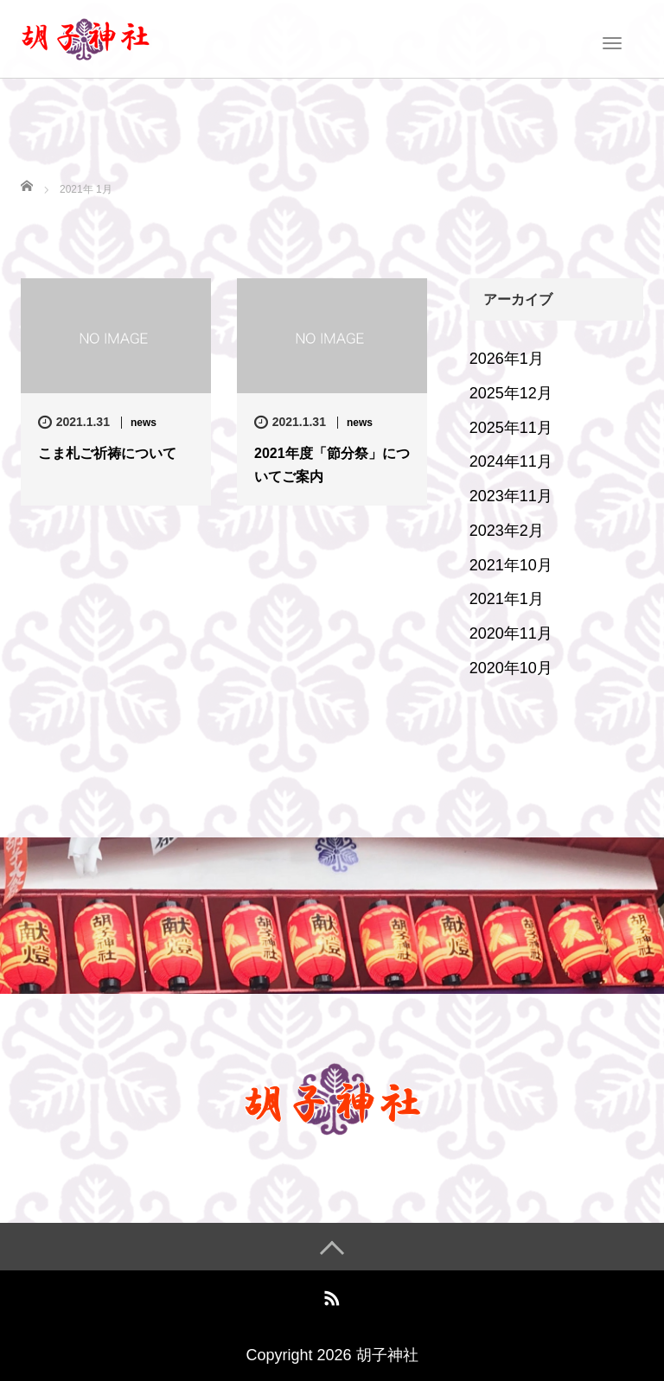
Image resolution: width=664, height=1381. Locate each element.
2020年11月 (510, 633)
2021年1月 (506, 599)
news (143, 423)
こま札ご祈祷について (107, 453)
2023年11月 (510, 496)
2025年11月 (510, 427)
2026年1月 (506, 358)
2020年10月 (510, 668)
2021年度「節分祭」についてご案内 (332, 465)
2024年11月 (510, 461)
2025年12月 (510, 393)
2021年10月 (510, 565)
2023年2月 (506, 530)
